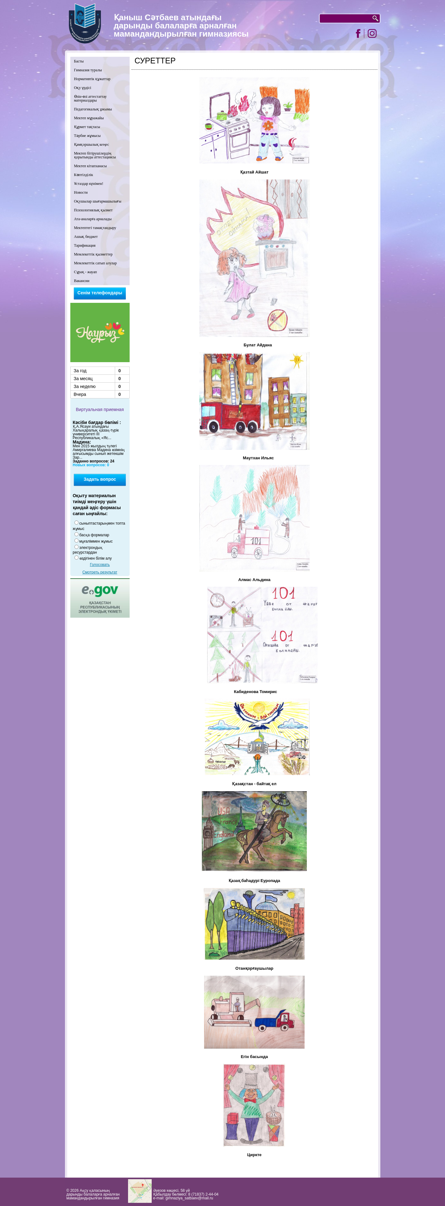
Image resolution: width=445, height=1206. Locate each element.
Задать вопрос (100, 479)
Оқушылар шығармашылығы (97, 201)
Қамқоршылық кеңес (91, 144)
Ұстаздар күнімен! (88, 183)
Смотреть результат (99, 572)
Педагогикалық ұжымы (93, 109)
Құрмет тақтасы (87, 127)
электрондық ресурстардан (87, 550)
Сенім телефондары (100, 292)
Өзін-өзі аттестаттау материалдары (90, 98)
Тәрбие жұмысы (87, 135)
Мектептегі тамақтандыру (95, 228)
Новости (81, 192)
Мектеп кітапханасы (90, 166)
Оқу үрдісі (82, 87)
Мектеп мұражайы (89, 118)
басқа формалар (94, 535)
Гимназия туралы (88, 70)
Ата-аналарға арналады (93, 219)
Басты (79, 61)
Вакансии (82, 281)
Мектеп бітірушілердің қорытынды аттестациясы (95, 155)
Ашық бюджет (86, 236)
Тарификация (85, 245)
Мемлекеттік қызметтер (93, 254)
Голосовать (100, 564)
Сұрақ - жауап (85, 272)
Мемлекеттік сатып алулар (95, 263)
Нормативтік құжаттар (92, 79)
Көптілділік (83, 175)
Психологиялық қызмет (93, 210)
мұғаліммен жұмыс (96, 541)
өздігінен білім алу (95, 558)
